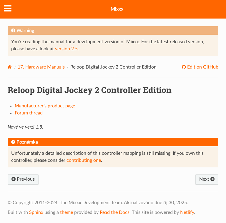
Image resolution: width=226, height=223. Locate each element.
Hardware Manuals (41, 67)
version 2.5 (66, 48)
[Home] (10, 66)
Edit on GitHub (202, 67)
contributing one (84, 160)
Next (207, 179)
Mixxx (117, 9)
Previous (23, 179)
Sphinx (36, 212)
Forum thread (29, 113)
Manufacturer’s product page (45, 106)
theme (66, 212)
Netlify (187, 212)
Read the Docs (114, 212)
